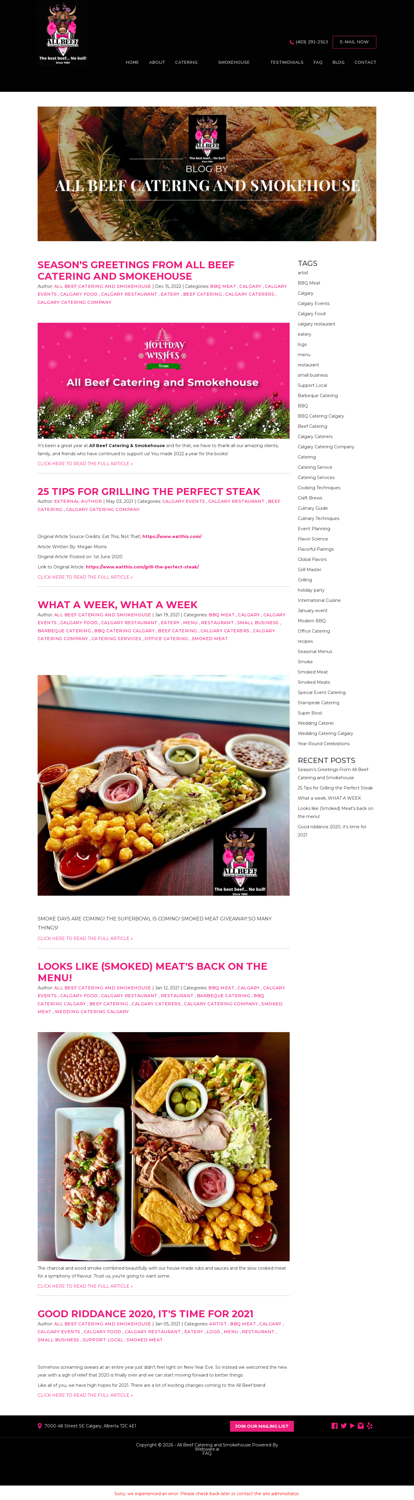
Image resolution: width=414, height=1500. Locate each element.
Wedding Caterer (316, 723)
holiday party (311, 590)
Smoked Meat (210, 638)
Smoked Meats (314, 682)
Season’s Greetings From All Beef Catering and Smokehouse (136, 270)
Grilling (305, 580)
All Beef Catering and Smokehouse (214, 1445)
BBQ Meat (223, 286)
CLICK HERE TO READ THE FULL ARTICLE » (85, 463)
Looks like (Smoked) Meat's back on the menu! (152, 972)
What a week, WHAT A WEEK (118, 605)
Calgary (250, 286)
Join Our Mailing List (262, 1426)
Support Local (102, 1340)
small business (258, 622)
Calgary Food (79, 294)
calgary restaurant (129, 294)
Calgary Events (183, 501)
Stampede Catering (318, 702)
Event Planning (314, 528)
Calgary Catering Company (75, 302)
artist (218, 1324)
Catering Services (117, 638)
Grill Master (309, 569)
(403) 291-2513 (312, 42)
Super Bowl (310, 713)
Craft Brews (310, 498)
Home (132, 62)
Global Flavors (312, 559)
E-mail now (354, 42)
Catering (307, 457)
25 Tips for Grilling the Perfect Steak (149, 491)
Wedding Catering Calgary (92, 1011)
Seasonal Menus (315, 651)
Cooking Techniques (319, 487)
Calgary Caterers (249, 294)
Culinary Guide (313, 508)
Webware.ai (207, 1449)
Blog (339, 62)
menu (190, 622)
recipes (305, 641)
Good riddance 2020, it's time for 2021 (146, 1314)
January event (313, 610)
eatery (170, 294)
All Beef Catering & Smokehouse (127, 445)
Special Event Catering (322, 692)
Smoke (305, 661)
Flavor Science (313, 539)
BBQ (303, 406)
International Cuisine (319, 600)
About (157, 62)
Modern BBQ (312, 621)
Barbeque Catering (64, 630)
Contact (366, 62)
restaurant (217, 622)
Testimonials (287, 62)
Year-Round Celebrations (324, 743)
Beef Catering (202, 294)
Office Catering (166, 638)
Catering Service (315, 467)
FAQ (318, 62)
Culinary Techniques (318, 518)
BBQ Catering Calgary (124, 630)
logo (213, 1331)
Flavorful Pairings (316, 549)
